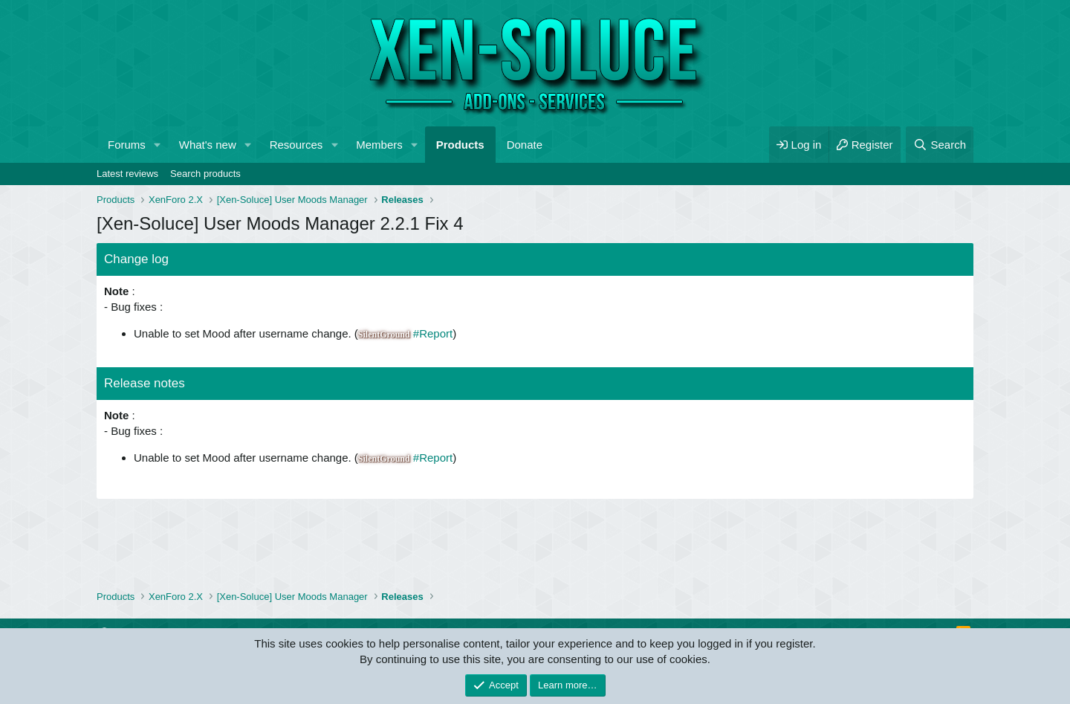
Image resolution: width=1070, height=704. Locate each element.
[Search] (939, 144)
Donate (524, 144)
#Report (433, 333)
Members (379, 144)
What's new (207, 144)
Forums (127, 144)
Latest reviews (127, 173)
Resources (296, 144)
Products (460, 144)
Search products (205, 173)
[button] (157, 144)
